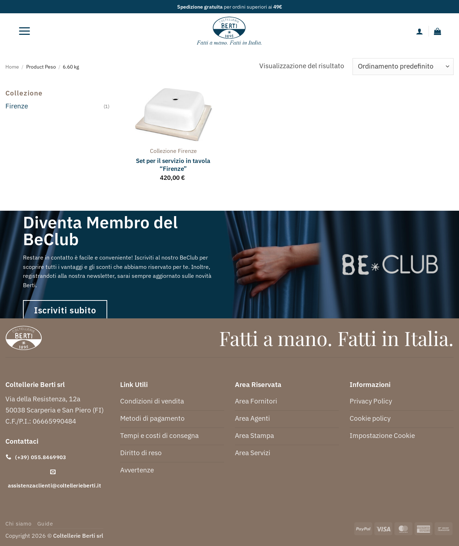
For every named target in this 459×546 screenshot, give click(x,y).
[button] (24, 31)
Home (12, 66)
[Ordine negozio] (403, 66)
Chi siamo (18, 523)
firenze (187, 150)
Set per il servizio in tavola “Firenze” (173, 165)
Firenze (16, 105)
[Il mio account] (419, 31)
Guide (45, 523)
